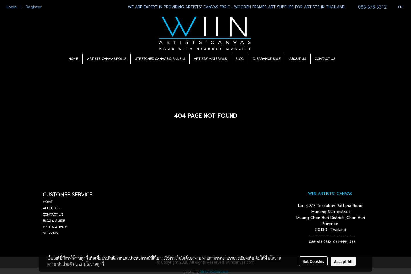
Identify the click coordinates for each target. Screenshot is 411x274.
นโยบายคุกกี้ (94, 264)
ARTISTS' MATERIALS (210, 58)
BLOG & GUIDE (54, 220)
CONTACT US (325, 58)
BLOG (239, 58)
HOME (73, 58)
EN (397, 6)
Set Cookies (313, 261)
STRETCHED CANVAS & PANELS (160, 58)
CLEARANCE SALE (267, 58)
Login (12, 7)
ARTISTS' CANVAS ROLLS (106, 58)
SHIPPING (50, 233)
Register (34, 7)
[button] (344, 58)
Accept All (343, 261)
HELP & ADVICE (55, 227)
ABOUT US (297, 58)
